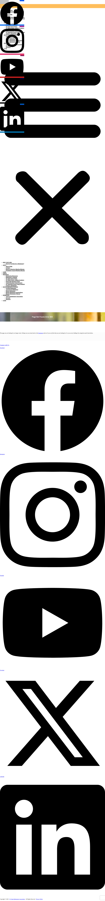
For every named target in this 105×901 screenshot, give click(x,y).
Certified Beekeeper (11, 288)
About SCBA (9, 266)
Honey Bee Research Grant (13, 281)
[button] (52, 156)
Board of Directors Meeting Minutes (15, 269)
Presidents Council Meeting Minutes (15, 270)
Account (8, 298)
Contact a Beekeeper (11, 285)
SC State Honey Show (11, 278)
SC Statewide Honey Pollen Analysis (15, 284)
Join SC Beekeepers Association (14, 296)
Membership (6, 295)
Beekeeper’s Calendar (11, 277)
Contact (8, 268)
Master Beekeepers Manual (13, 294)
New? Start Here (7, 262)
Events (5, 273)
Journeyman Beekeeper (12, 289)
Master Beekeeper (10, 291)
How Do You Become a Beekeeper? (15, 264)
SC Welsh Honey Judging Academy (15, 280)
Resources (6, 274)
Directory (8, 299)
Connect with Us (4, 345)
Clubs (4, 272)
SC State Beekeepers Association (17, 899)
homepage (40, 333)
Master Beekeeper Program (10, 287)
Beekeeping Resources (12, 276)
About (4, 265)
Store (4, 300)
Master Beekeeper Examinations (14, 292)
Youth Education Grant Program (14, 283)
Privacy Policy (39, 899)
